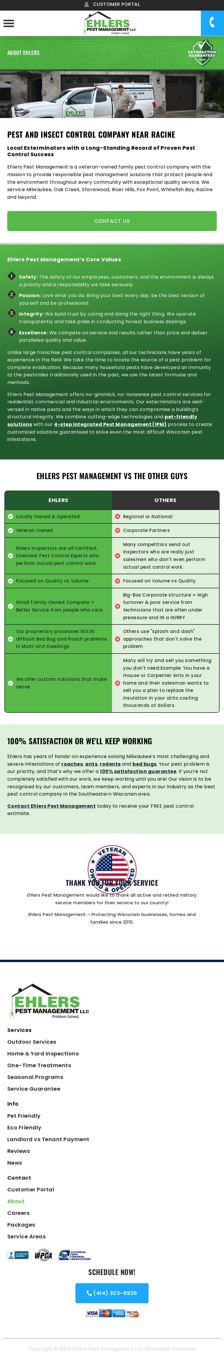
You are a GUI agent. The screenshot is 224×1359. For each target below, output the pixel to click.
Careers (18, 1213)
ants (91, 764)
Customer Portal (30, 1189)
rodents (110, 764)
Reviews (18, 1151)
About (16, 1201)
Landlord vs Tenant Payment (48, 1139)
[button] (9, 23)
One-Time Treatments (39, 1065)
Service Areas (26, 1236)
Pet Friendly (24, 1115)
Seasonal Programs (35, 1077)
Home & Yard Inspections (43, 1053)
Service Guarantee (33, 1088)
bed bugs (144, 764)
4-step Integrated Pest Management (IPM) (110, 424)
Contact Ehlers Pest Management (51, 806)
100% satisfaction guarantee (138, 771)
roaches (72, 764)
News (14, 1162)
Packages (21, 1224)
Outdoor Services (31, 1041)
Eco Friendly (24, 1127)
